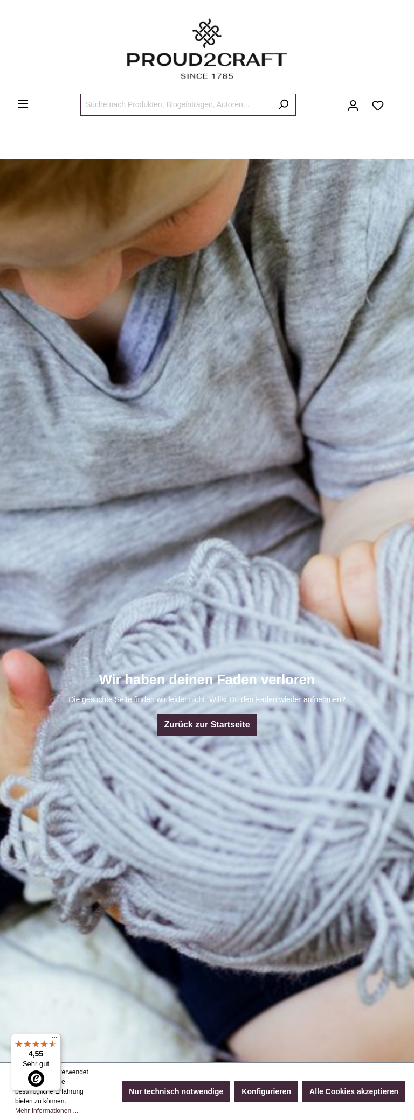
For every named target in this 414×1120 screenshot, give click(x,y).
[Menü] (23, 104)
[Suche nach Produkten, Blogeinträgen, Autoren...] (175, 105)
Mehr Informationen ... (46, 1111)
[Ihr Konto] (353, 105)
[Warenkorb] (396, 101)
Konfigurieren (266, 1091)
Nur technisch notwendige (176, 1091)
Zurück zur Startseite (207, 724)
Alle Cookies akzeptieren (353, 1091)
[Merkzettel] (377, 105)
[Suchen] (283, 105)
